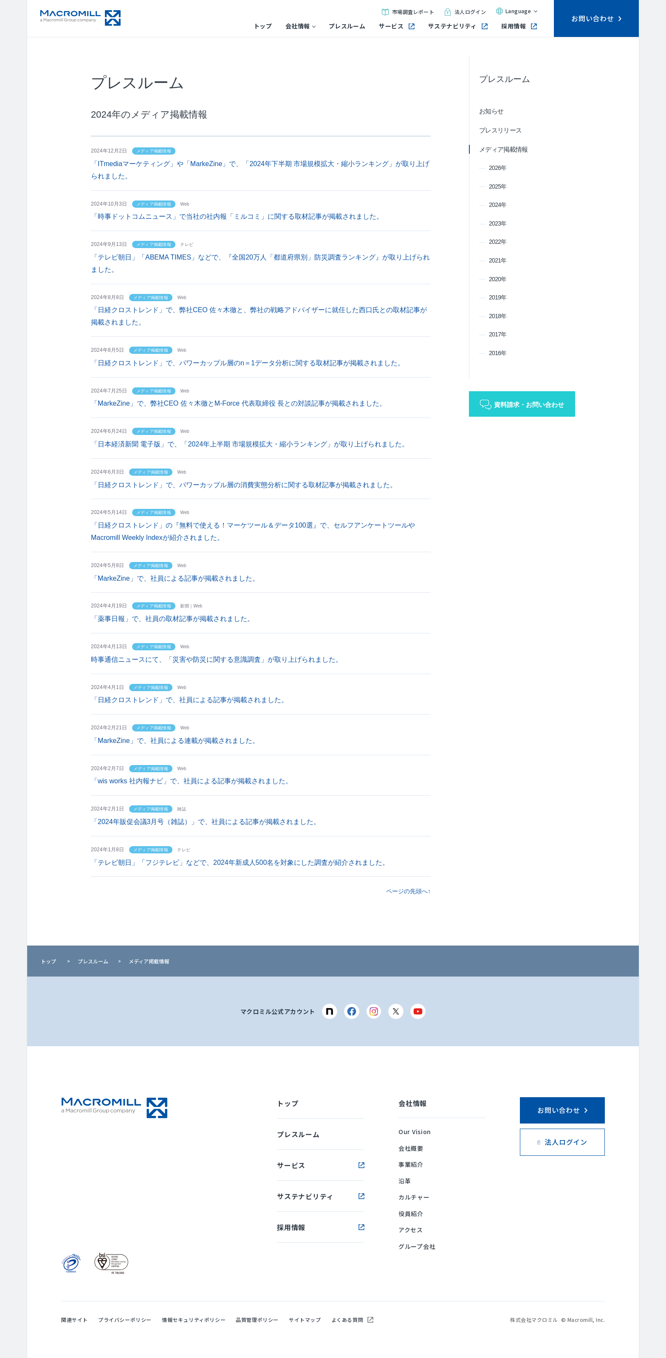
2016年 (498, 353)
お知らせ (491, 111)
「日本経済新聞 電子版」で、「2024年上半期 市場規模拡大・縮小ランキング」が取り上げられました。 (250, 444)
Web (184, 204)
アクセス (410, 1229)
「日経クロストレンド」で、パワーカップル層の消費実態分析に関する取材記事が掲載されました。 (244, 484)
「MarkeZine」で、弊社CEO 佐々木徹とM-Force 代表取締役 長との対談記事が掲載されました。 (238, 403)
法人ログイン (465, 11)
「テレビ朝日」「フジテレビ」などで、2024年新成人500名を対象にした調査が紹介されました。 (240, 862)
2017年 (498, 334)
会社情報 (300, 26)
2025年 (498, 186)
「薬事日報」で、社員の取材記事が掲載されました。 (172, 618)
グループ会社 (416, 1246)
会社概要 (410, 1148)
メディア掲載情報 (503, 149)
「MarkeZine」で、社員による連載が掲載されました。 (175, 740)
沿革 (404, 1181)
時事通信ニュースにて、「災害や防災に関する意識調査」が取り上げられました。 (216, 659)
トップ (263, 26)
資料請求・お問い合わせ (529, 404)
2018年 (498, 316)
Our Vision (414, 1131)
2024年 (498, 204)
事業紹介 (410, 1164)
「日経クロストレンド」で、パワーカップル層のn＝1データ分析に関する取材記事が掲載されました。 (247, 363)
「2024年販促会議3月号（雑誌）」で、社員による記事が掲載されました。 (206, 821)
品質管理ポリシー (257, 1319)
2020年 (498, 279)
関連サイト (74, 1319)
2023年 (498, 223)
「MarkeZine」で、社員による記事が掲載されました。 (175, 578)
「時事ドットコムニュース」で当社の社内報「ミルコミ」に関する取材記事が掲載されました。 (237, 216)
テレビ (186, 244)
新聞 (184, 606)
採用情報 (519, 26)
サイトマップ (305, 1319)
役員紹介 (410, 1213)
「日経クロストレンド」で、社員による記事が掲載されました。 (189, 699)
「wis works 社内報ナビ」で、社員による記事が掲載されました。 (191, 781)
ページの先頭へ (407, 891)
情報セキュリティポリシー (194, 1319)
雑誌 (181, 809)
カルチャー (414, 1197)
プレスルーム (347, 26)
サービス (397, 26)
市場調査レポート (408, 11)
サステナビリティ (458, 26)
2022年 (498, 241)
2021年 (498, 260)
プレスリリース (500, 130)
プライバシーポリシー (125, 1319)
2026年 (498, 167)
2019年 (498, 297)
